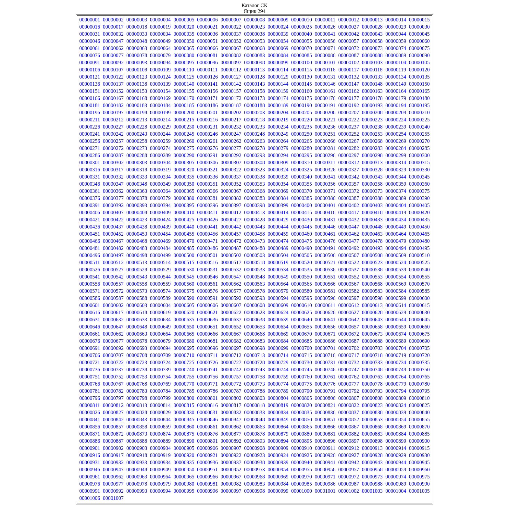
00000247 (230, 134)
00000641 (325, 319)
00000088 (372, 55)
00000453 (136, 234)
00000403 (372, 205)
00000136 (89, 84)
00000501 (207, 255)
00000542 (113, 276)
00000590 (183, 298)
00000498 (136, 255)
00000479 (395, 241)
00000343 (372, 176)
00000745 (301, 369)
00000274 (160, 148)
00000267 (348, 141)
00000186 (207, 105)
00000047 (113, 41)
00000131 (325, 77)
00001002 (348, 491)
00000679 (160, 341)
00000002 (113, 19)
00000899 (395, 441)
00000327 (348, 169)
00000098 (254, 62)
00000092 (113, 62)
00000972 (348, 476)
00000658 (372, 326)
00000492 (348, 248)
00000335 (183, 176)
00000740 (183, 369)
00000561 (207, 284)
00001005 (419, 491)
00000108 (136, 69)
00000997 (230, 491)
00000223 (372, 119)
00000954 (278, 469)
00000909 (278, 448)
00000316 (89, 169)
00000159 (278, 91)
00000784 (160, 391)
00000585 (419, 291)
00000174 (278, 98)
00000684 (278, 341)
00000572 (113, 291)
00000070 (301, 48)
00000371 (325, 191)
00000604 (160, 305)
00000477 (348, 241)
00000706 (89, 355)
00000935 (183, 462)
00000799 (160, 398)
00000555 (419, 276)
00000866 (325, 426)
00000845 (183, 419)
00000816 (207, 405)
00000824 (395, 405)
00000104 (395, 62)
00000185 (183, 105)
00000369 (278, 191)
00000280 (301, 148)
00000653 (254, 326)
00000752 (113, 376)
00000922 (230, 455)
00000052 (230, 41)
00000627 (348, 312)
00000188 (254, 105)
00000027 (348, 27)
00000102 (348, 62)
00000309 (278, 162)
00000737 (113, 369)
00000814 (160, 405)
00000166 (89, 98)
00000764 (395, 376)
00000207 (348, 112)
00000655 (301, 326)
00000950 (183, 469)
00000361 (89, 191)
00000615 (419, 305)
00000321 (207, 169)
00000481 (89, 248)
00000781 (89, 391)
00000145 (301, 84)
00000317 (113, 169)
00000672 (348, 334)
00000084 (278, 55)
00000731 (325, 362)
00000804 (278, 398)
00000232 (230, 127)
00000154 (160, 91)
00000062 (113, 48)
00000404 (395, 205)
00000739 (160, 369)
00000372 (348, 191)
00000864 (278, 426)
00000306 (207, 162)
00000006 (207, 19)
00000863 (254, 426)
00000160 (301, 91)
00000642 (348, 319)
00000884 (395, 434)
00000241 (89, 134)
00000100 (301, 62)
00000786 (207, 391)
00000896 (325, 441)
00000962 (113, 476)
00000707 (113, 355)
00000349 (160, 184)
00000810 (419, 398)
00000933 (136, 462)
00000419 (395, 212)
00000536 (325, 269)
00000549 (278, 276)
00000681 (207, 341)
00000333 (136, 176)
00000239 (395, 127)
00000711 (207, 355)
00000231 (207, 127)
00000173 (254, 98)
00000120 (419, 69)
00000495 (419, 248)
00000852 (348, 419)
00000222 (348, 119)
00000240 (419, 127)
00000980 (183, 484)
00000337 (230, 176)
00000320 (183, 169)
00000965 (183, 476)
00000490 (301, 248)
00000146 (325, 84)
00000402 (348, 205)
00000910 (301, 448)
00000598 (372, 298)
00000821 (325, 405)
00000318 (136, 169)
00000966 (207, 476)
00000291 (207, 155)
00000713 (254, 355)
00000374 (395, 191)
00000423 (136, 219)
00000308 (254, 162)
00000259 (160, 141)
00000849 (278, 419)
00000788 (254, 391)
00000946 (89, 469)
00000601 (89, 305)
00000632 (113, 319)
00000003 (136, 19)
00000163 (372, 91)
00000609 (278, 305)
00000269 (395, 141)
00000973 (372, 476)
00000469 (160, 241)
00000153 (136, 91)
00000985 (301, 484)
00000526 (89, 269)
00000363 (136, 191)
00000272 (113, 148)
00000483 (136, 248)
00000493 (372, 248)
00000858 (136, 426)
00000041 (325, 34)
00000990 (419, 484)
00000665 (183, 334)
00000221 (325, 119)
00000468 (136, 241)
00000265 (301, 141)
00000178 (372, 98)
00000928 (372, 455)
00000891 (207, 441)
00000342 (348, 176)
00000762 (348, 376)
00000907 (230, 448)
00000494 (395, 248)
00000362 (113, 191)
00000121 (89, 77)
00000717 (348, 355)
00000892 (230, 441)
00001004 (395, 491)
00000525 (419, 262)
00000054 (278, 41)
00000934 (160, 462)
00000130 (301, 77)
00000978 (136, 484)
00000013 (372, 19)
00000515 (183, 262)
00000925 (301, 455)
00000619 (160, 312)
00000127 (230, 77)
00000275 (183, 148)
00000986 (325, 484)
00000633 (136, 319)
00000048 (136, 41)
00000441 (207, 226)
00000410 (183, 212)
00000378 (136, 198)
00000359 (395, 184)
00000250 (301, 134)
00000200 (183, 112)
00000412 (230, 212)
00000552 (348, 276)
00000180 (419, 98)
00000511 (90, 262)
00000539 (395, 269)
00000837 (348, 412)
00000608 (254, 305)
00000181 (89, 105)
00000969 (278, 476)
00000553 (372, 276)
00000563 (254, 284)
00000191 (325, 105)
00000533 (254, 269)
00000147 (348, 84)
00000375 (419, 191)
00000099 (278, 62)
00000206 (325, 112)
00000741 (207, 369)
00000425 (183, 219)
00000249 (278, 134)
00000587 (113, 298)
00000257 (113, 141)
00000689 (395, 341)
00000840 (419, 412)
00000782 (113, 391)
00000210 (419, 112)
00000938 (254, 462)
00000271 (89, 148)
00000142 (230, 84)
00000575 (183, 291)
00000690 (419, 341)
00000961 (89, 476)
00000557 (113, 284)
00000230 (183, 127)
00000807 (348, 398)
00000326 (325, 169)
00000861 (207, 426)
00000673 (372, 334)
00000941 (325, 462)
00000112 (231, 69)
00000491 (325, 248)
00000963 (136, 476)
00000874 (160, 434)
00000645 (419, 319)
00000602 (113, 305)
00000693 (136, 348)
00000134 (395, 77)
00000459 (278, 234)
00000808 (372, 398)
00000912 (348, 448)
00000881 (325, 434)
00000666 (207, 334)
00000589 (160, 298)
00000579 (278, 291)
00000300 (419, 155)
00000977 (113, 484)
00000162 (348, 91)
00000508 (372, 255)
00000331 (89, 176)
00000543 (136, 276)
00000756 (207, 376)
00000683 (254, 341)
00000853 (372, 419)
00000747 (348, 369)
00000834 (278, 412)
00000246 (207, 134)
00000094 (160, 62)
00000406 (89, 212)
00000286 (89, 155)
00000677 (113, 341)
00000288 (136, 155)
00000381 (207, 198)
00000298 (372, 155)
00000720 (419, 355)
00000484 (160, 248)
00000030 (419, 27)
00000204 (278, 112)
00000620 (183, 312)
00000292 (230, 155)
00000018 (136, 27)
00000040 (301, 34)
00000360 (419, 184)
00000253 (372, 134)
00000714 (278, 355)
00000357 (348, 184)
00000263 (254, 141)
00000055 (301, 41)
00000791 (325, 391)
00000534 (278, 269)
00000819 (278, 405)
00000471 (207, 241)
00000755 (183, 376)
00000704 (395, 348)
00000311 (325, 162)
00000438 (136, 226)
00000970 (301, 476)
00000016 (89, 27)
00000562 (230, 284)
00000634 (160, 319)
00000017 (113, 27)
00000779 (395, 384)
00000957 (348, 469)
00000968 (254, 476)
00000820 (301, 405)
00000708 (136, 355)
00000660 (419, 326)
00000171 (207, 98)
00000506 (325, 255)
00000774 (278, 384)
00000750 (419, 369)
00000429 (278, 219)
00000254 (395, 134)
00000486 (207, 248)
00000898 (372, 441)
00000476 (325, 241)
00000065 (183, 48)
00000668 (254, 334)
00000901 (89, 448)
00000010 (301, 19)
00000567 (348, 284)
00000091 (89, 62)
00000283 (372, 148)
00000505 (301, 255)
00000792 (348, 391)
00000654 (278, 326)
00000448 (372, 226)
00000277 (230, 148)
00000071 (325, 48)
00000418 (372, 212)
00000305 (183, 162)
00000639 (278, 319)
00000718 (372, 355)
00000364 (160, 191)
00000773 (254, 384)
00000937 (230, 462)
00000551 (325, 276)
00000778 (372, 384)
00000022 (230, 27)
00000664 (160, 334)
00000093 (136, 62)
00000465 (419, 234)
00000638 (254, 319)
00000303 (136, 162)
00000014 (395, 19)
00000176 (325, 98)
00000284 (395, 148)
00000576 (207, 291)
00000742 (230, 369)
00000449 (395, 226)
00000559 (160, 284)
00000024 (278, 27)
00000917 (113, 455)
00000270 (419, 141)
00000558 (136, 284)
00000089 (395, 55)
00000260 (183, 141)
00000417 (348, 212)
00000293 (254, 155)
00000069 (278, 48)
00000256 (89, 141)
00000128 (254, 77)
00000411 (207, 212)
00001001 (325, 491)
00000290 (183, 155)
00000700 (301, 348)
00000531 (207, 269)
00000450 (419, 226)
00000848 (254, 419)
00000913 (372, 448)
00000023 (254, 27)
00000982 (230, 484)
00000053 (254, 41)
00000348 (136, 184)
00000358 (372, 184)
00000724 (160, 362)
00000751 (89, 376)
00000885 (419, 434)
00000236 (325, 127)
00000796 (89, 398)
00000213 (136, 119)
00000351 (207, 184)
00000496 (89, 255)
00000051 (207, 41)
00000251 (325, 134)
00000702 (348, 348)
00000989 (395, 484)
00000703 (372, 348)
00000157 (230, 91)
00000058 (372, 41)
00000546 (207, 276)
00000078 (136, 55)
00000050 (183, 41)
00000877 (230, 434)
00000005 (183, 19)
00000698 (254, 348)
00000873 (136, 434)
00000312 (348, 162)
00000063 (136, 48)
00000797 (113, 398)
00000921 (207, 455)
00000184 (160, 105)
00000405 (419, 205)
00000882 (348, 434)
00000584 (395, 291)
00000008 (254, 19)
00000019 (160, 27)
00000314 (395, 162)
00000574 (160, 291)
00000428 (254, 219)
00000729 (278, 362)
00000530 (183, 269)
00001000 (301, 491)
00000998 (254, 491)
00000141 (207, 84)
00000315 (419, 162)
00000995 (183, 491)
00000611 (325, 305)
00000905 (183, 448)
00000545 (183, 276)
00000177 (348, 98)
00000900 (419, 441)
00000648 (136, 326)
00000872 (113, 434)
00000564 (278, 284)
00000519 (278, 262)
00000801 (207, 398)
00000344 (395, 176)
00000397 (230, 205)
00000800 (183, 398)
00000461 (325, 234)
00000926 (325, 455)
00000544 (160, 276)
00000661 (89, 334)
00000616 (89, 312)
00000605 (183, 305)
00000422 (113, 219)
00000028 (372, 27)
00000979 (160, 484)
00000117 (348, 69)
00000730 (301, 362)
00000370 (301, 191)
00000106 (89, 69)
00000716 (325, 355)
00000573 (136, 291)
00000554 (395, 276)
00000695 (183, 348)
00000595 (301, 298)
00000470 (183, 241)
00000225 (419, 119)
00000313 (372, 162)
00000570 (419, 284)
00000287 (113, 155)
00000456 (207, 234)
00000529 (160, 269)
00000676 (89, 341)
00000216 (207, 119)
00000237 (348, 127)
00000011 (325, 19)
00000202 (230, 112)
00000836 (325, 412)
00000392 (113, 205)
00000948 (136, 469)
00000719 (395, 355)
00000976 (89, 484)
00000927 (348, 455)
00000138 (136, 84)
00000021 (207, 27)
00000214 (160, 119)
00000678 (136, 341)
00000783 (136, 391)
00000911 (325, 448)
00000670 (301, 334)
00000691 (89, 348)
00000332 (113, 176)
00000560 (183, 284)
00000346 (89, 184)
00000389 (395, 198)
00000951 (207, 469)
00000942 (348, 462)
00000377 (113, 198)
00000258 (136, 141)
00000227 (113, 127)
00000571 (89, 291)
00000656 (325, 326)
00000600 (419, 298)
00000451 (89, 234)
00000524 (395, 262)
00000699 (278, 348)
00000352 (230, 184)
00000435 (419, 219)
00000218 (254, 119)
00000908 (254, 448)
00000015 (419, 19)
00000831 (207, 412)
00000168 (136, 98)
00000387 (348, 198)
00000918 (136, 455)
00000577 (230, 291)
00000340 (301, 176)
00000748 (372, 369)
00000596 (325, 298)
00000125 (183, 77)
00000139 (160, 84)
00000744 (278, 369)
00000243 (136, 134)
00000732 (348, 362)
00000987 (348, 484)
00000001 (89, 19)
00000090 (419, 55)
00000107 (113, 69)
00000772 (230, 384)
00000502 (230, 255)
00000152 (113, 91)
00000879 (278, 434)
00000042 (348, 34)
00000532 (230, 269)
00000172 (230, 98)
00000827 (113, 412)
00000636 (207, 319)
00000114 (278, 69)
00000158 (254, 91)
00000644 (395, 319)
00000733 (372, 362)
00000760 (301, 376)
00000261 (207, 141)
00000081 (207, 55)
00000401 (325, 205)
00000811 (90, 405)
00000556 (89, 284)
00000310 (301, 162)
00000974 (395, 476)
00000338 (254, 176)
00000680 (183, 341)
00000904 (160, 448)
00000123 (136, 77)
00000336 (207, 176)
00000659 (395, 326)
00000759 (278, 376)
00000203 (254, 112)
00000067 (230, 48)
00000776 (325, 384)
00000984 (278, 484)
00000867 (348, 426)
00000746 (325, 369)
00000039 (278, 34)
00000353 (254, 184)
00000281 (325, 148)
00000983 (254, 484)
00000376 (89, 198)
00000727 (230, 362)
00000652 (230, 326)
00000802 (230, 398)
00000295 (301, 155)
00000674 (395, 334)
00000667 (230, 334)
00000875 (183, 434)
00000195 (419, 105)
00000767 (113, 384)
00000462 (348, 234)
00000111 (207, 69)
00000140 (183, 84)
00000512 (113, 262)
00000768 (136, 384)
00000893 (254, 441)
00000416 (325, 212)
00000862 (230, 426)
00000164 (395, 91)
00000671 (325, 334)
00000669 (278, 334)
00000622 (230, 312)
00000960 (419, 469)
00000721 (89, 362)
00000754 (160, 376)
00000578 (254, 291)
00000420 (419, 212)
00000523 (372, 262)
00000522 (348, 262)
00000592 (230, 298)
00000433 (372, 219)
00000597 (348, 298)
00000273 (136, 148)
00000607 (230, 305)
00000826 (89, 412)
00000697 (230, 348)
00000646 (89, 326)
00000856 (89, 426)
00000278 (254, 148)
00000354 (278, 184)
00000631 (89, 319)
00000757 (230, 376)
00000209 (395, 112)
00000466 (89, 241)
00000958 (372, 469)
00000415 (301, 212)
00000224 (395, 119)
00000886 (89, 441)
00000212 (113, 119)
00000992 (113, 491)
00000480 (419, 241)
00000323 (254, 169)
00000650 (183, 326)
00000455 (183, 234)
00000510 (419, 255)
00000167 (113, 98)
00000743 (254, 369)
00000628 (372, 312)
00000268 (372, 141)
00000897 (348, 441)
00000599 (395, 298)
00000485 (183, 248)
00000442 (230, 226)
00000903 (136, 448)
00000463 (372, 234)
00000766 (89, 384)
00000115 (301, 69)
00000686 (325, 341)
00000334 (160, 176)
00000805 (301, 398)
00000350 (183, 184)
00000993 (136, 491)
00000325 (301, 169)
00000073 (372, 48)
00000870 (419, 426)
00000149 (395, 84)
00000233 (254, 127)
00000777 (348, 384)
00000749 (395, 369)
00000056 (325, 41)
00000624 (278, 312)
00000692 (113, 348)
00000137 (113, 84)
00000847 (230, 419)
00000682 (230, 341)
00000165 (419, 91)
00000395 (183, 205)
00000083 (254, 55)
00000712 (230, 355)
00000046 (89, 41)
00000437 (113, 226)
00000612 (348, 305)
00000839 (395, 412)
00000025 (301, 27)
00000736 (89, 369)
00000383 (254, 198)
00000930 (419, 455)
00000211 (90, 119)
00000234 (278, 127)
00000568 (372, 284)
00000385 (301, 198)
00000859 (160, 426)
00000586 (89, 298)
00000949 (160, 469)
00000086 (325, 55)
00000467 (113, 241)
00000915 (419, 448)
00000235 (301, 127)
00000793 (372, 391)
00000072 (348, 48)
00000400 (301, 205)
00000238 (372, 127)
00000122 (113, 77)
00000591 (207, 298)
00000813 (136, 405)
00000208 (372, 112)
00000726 (207, 362)
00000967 (230, 476)
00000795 (419, 391)
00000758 (254, 376)
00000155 (183, 91)
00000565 (301, 284)
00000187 (230, 105)
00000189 (278, 105)
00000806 (325, 398)
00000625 (301, 312)
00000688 (372, 341)
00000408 (136, 212)
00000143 (254, 84)
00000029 (395, 27)
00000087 (348, 55)
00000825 (419, 405)
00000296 (325, 155)
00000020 (183, 27)
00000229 (160, 127)
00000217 (230, 119)
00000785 (183, 391)
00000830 (183, 412)
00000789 (278, 391)
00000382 (230, 198)
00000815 (183, 405)
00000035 (183, 34)
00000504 (278, 255)
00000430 (301, 219)
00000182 (113, 105)
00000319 (160, 169)
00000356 (325, 184)
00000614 (395, 305)
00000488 (254, 248)
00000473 (254, 241)
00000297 (348, 155)
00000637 (230, 319)
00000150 (419, 84)
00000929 (395, 455)
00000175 (301, 98)
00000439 (160, 226)
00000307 (230, 162)
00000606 (207, 305)
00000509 (395, 255)
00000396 (207, 205)
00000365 (183, 191)
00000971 (325, 476)
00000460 (301, 234)
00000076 (89, 55)
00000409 (160, 212)
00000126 (207, 77)
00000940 (301, 462)
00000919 (160, 455)
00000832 (230, 412)
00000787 (230, 391)
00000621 (207, 312)
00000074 (395, 48)
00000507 (348, 255)
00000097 (230, 62)
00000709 (160, 355)
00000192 (348, 105)
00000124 (160, 77)
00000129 (278, 77)
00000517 (230, 262)
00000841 (89, 419)
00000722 (113, 362)
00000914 (395, 448)
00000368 (254, 191)
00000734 (395, 362)
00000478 (372, 241)
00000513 (136, 262)
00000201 (207, 112)
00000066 (207, 48)
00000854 (395, 419)
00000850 (301, 419)
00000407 (113, 212)
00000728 (254, 362)
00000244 (160, 134)
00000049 (160, 41)
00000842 (113, 419)
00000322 (230, 169)
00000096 (207, 62)
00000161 (325, 91)
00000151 (89, 91)
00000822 (348, 405)
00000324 (278, 169)
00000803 (254, 398)
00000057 (348, 41)
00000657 (348, 326)
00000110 (184, 69)
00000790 (301, 391)
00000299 (395, 155)
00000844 (160, 419)
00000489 (278, 248)
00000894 (278, 441)
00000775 (301, 384)
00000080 (183, 55)
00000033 (136, 34)
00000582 (348, 291)
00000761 (325, 376)
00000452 (113, 234)
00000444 (278, 226)
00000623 (254, 312)
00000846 (207, 419)
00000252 (348, 134)
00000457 (230, 234)
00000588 (136, 298)
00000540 (419, 269)
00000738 (136, 369)
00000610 (301, 305)
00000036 (207, 34)
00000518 (254, 262)
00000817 (230, 405)
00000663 (136, 334)
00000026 (325, 27)
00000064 (160, 48)
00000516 (207, 262)
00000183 (136, 105)
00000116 (325, 69)
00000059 (395, 41)
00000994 (160, 491)
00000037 (230, 34)
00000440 (183, 226)
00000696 (207, 348)
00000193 (372, 105)
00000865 (301, 426)
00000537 (348, 269)
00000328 (372, 169)
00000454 (160, 234)
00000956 (325, 469)
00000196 (89, 112)
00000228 (136, 127)
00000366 (207, 191)
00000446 (325, 226)
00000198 (136, 112)
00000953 (254, 469)
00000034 (160, 34)
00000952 (230, 469)
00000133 (372, 77)
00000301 (89, 162)
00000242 (113, 134)
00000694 (160, 348)
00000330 (419, 169)
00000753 (136, 376)
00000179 (395, 98)
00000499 (160, 255)
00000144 (278, 84)
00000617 (113, 312)
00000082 (230, 55)
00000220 (301, 119)
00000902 (113, 448)
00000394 (160, 205)
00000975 (419, 476)
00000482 (113, 248)
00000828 (136, 412)
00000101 (325, 62)
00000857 (113, 426)
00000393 (136, 205)
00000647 (113, 326)
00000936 (207, 462)
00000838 (372, 412)
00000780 (419, 384)
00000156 (207, 91)
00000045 (419, 34)
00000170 (183, 98)
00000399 (278, 205)
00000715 (301, 355)
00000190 (301, 105)
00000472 (230, 241)
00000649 (160, 326)
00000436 (89, 226)
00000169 (160, 98)
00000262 (230, 141)
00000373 (372, 191)
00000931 (89, 462)
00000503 (254, 255)
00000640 (301, 319)
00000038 (254, 34)
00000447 (348, 226)
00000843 (136, 419)
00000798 (136, 398)
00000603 (136, 305)
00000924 (278, 455)
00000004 (160, 19)
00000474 (278, 241)
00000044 (395, 34)
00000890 (183, 441)
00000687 (348, 341)
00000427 (230, 219)
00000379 (160, 198)
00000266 (325, 141)
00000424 (160, 219)
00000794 (395, 391)
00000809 (395, 398)
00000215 (183, 119)
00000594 (278, 298)
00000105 (419, 62)
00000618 (136, 312)
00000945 (419, 462)
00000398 (254, 205)
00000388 (372, 198)
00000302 (113, 162)
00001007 (113, 498)
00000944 (395, 462)
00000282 (348, 148)
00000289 (160, 155)
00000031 (89, 34)
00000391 (89, 205)
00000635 (183, 319)
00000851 (325, 419)
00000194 (395, 105)
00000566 (325, 284)
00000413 (254, 212)
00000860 (183, 426)
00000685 (301, 341)
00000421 (89, 219)
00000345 (419, 176)
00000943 (372, 462)
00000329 (395, 169)
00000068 (254, 48)
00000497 (113, 255)
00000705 (419, 348)
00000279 (278, 148)
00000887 (113, 441)
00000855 (419, 419)
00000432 (348, 219)
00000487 (230, 248)
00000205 (301, 112)
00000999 (278, 491)
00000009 (278, 19)
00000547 (230, 276)
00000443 (254, 226)
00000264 (278, 141)
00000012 (348, 19)
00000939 (278, 462)
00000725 (183, 362)
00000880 (301, 434)
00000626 (325, 312)
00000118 (372, 69)
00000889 (160, 441)
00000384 (278, 198)
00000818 (254, 405)
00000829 (160, 412)
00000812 (113, 405)
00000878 (254, 434)
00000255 (419, 134)
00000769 (160, 384)
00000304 (160, 162)
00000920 (183, 455)
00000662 (113, 334)
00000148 (372, 84)
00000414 (278, 212)
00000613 (372, 305)
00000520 (301, 262)
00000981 (207, 484)
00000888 (136, 441)
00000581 (325, 291)
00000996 (207, 491)
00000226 (89, 127)
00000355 (301, 184)
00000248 (254, 134)
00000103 (372, 62)
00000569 (395, 284)
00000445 (301, 226)
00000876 (207, 434)
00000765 (419, 376)
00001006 (89, 498)
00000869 (395, 426)
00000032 (113, 34)
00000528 (136, 269)
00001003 (372, 491)
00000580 (301, 291)
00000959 (395, 469)
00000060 (419, 41)
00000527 (113, 269)
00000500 (183, 255)
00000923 (254, 455)
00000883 (372, 434)
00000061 (89, 48)
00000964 (160, 476)
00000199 (160, 112)
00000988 (372, 484)
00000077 (113, 55)
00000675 (419, 334)
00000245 (183, 134)
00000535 (301, 269)
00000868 (372, 426)
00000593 (254, 298)
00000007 (230, 19)
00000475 (301, 241)
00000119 (395, 69)
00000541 (89, 276)
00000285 (419, 148)
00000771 (207, 384)
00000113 (254, 69)
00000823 (372, 405)
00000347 (113, 184)
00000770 (183, 384)
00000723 (136, 362)
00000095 (183, 62)
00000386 (325, 198)
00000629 (395, 312)
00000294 (278, 155)
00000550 (301, 276)
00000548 (254, 276)
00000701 (325, 348)
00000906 (207, 448)
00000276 (207, 148)
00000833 (254, 412)
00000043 (372, 34)
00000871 (89, 434)
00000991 (89, 491)
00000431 (325, 219)
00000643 (372, 319)
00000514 (160, 262)
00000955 (301, 469)
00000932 (113, 462)
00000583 (372, 291)
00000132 (348, 77)
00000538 (372, 269)
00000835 (301, 412)
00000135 (419, 77)
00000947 (113, 469)
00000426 (207, 219)
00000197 (113, 112)
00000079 (160, 55)
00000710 (183, 355)
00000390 (419, 198)
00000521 (325, 262)
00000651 (207, 326)
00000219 (278, 119)
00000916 (89, 455)
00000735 (419, 362)
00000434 (395, 219)
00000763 (372, 376)
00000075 (419, 48)
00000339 (278, 176)
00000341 (325, 176)
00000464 (395, 234)
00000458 (254, 234)
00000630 (419, 312)
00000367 (230, 191)
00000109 (160, 69)
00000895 (301, 441)
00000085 (301, 55)
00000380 (183, 198)
